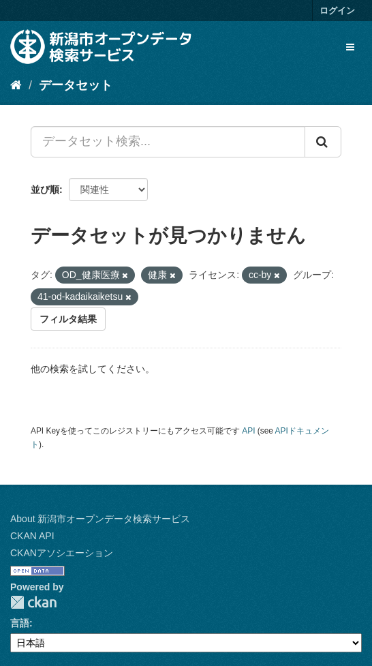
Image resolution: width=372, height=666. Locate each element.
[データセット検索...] (168, 141)
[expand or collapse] (350, 47)
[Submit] (323, 141)
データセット (75, 85)
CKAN (33, 602)
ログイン (337, 10)
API (248, 431)
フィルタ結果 (68, 319)
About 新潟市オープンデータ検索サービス (100, 518)
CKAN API (32, 535)
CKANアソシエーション (61, 552)
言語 (19, 623)
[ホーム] (16, 85)
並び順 (45, 189)
